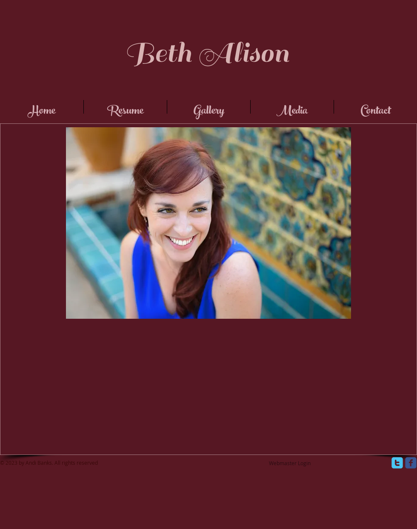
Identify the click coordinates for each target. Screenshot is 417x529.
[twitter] (397, 463)
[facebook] (411, 463)
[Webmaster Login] (289, 463)
